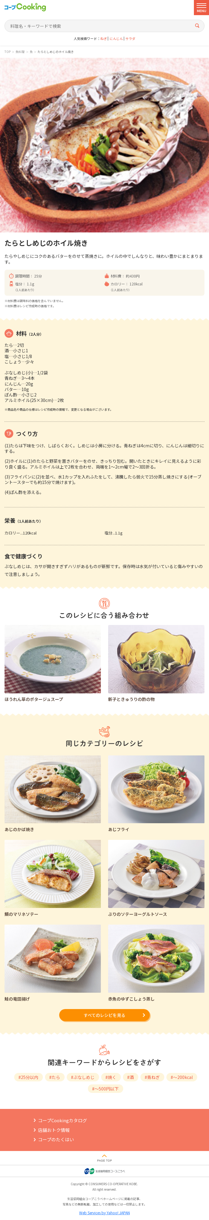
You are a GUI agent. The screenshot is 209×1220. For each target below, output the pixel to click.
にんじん (116, 39)
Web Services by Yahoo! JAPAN (104, 1212)
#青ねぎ (152, 1077)
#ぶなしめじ (83, 1077)
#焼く (110, 1077)
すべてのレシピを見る (104, 1015)
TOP (8, 51)
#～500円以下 (105, 1089)
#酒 (130, 1077)
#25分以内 (28, 1077)
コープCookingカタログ (62, 1120)
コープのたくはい (56, 1139)
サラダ (130, 39)
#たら (54, 1077)
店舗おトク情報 (54, 1130)
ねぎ (103, 39)
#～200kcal (182, 1077)
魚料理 (19, 51)
